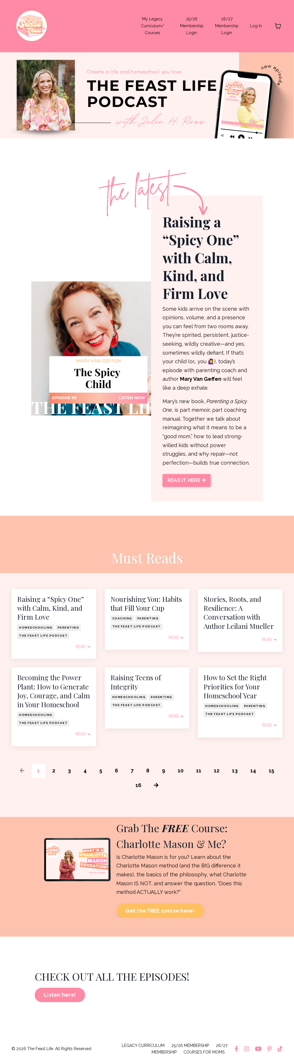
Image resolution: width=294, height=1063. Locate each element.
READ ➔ (83, 646)
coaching (122, 618)
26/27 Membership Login (227, 26)
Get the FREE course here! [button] (159, 911)
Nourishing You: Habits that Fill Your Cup (146, 603)
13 (235, 771)
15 (271, 771)
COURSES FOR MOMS (204, 1052)
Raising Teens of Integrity (136, 682)
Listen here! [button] (60, 995)
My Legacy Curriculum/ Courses (152, 26)
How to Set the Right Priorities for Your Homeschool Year (235, 686)
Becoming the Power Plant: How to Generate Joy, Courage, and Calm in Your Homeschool (53, 691)
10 (180, 771)
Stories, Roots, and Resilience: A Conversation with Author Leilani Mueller (239, 613)
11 (198, 771)
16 (138, 785)
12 (216, 771)
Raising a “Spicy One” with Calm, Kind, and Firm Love (50, 608)
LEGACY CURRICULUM (143, 1045)
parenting (68, 627)
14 (253, 771)
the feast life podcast (43, 635)
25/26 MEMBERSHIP (190, 1045)
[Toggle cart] (278, 26)
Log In (256, 26)
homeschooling (36, 627)
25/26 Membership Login (192, 26)
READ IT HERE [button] (187, 480)
